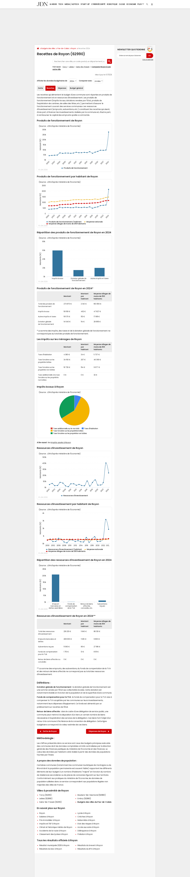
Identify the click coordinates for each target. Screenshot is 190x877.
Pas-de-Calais (63, 48)
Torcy (64, 67)
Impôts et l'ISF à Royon (49, 824)
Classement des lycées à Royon (53, 834)
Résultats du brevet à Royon (90, 845)
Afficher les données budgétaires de (52, 81)
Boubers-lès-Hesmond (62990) (91, 795)
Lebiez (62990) (45, 798)
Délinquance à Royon (86, 831)
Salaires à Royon (46, 817)
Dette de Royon (48, 731)
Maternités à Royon (86, 820)
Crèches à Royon (85, 817)
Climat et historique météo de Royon (55, 827)
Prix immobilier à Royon (49, 820)
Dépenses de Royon (99, 731)
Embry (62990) (84, 798)
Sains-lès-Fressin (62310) (50, 802)
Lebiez (71, 67)
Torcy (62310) (45, 795)
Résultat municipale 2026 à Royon (54, 845)
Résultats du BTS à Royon (88, 849)
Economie (131, 4)
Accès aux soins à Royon (88, 827)
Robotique (112, 4)
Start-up (85, 4)
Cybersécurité (98, 4)
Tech (60, 4)
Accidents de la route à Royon (52, 831)
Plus (140, 4)
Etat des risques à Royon (88, 824)
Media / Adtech (72, 4)
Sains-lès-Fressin (82, 67)
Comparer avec (85, 81)
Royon (73, 48)
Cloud (122, 4)
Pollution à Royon (85, 834)
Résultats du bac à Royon (50, 849)
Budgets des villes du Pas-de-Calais (94, 802)
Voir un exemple (147, 59)
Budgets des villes (48, 48)
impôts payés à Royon (61, 442)
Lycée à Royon (83, 813)
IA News (53, 4)
